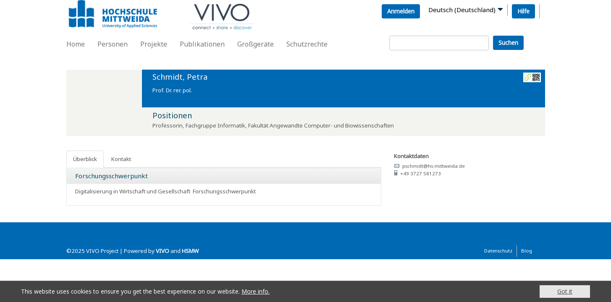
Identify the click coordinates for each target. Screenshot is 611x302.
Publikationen (202, 44)
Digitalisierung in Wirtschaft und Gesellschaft (132, 191)
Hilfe (523, 11)
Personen (112, 44)
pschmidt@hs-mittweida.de (433, 166)
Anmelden (400, 11)
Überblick (85, 159)
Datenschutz (498, 250)
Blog (526, 250)
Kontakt (121, 159)
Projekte (153, 44)
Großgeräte (255, 44)
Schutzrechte (307, 44)
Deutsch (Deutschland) (462, 9)
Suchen (508, 43)
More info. (255, 291)
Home (75, 44)
